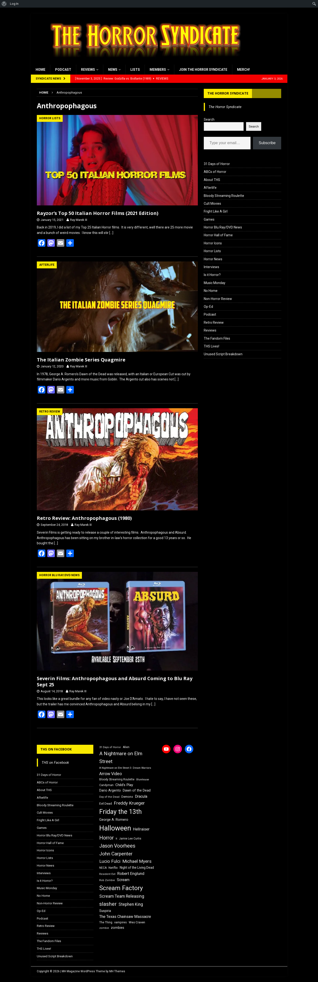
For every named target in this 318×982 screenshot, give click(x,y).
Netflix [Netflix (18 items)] (113, 867)
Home (40, 69)
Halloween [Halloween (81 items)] (115, 828)
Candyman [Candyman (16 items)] (106, 785)
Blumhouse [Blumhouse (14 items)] (142, 779)
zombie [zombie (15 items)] (104, 928)
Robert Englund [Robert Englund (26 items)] (130, 873)
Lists (135, 69)
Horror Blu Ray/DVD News (223, 227)
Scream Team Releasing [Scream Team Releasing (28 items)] (121, 896)
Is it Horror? (212, 275)
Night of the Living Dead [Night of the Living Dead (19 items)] (137, 867)
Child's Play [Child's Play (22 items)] (124, 785)
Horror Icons (213, 243)
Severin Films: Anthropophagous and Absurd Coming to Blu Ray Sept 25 (114, 681)
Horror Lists (212, 251)
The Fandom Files (217, 338)
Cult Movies (212, 203)
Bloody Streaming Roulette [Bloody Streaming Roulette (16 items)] (116, 779)
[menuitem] (4, 4)
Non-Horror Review (218, 299)
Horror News (213, 259)
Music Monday (214, 283)
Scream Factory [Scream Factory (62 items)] (121, 888)
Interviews (211, 267)
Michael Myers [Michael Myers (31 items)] (137, 861)
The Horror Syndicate (227, 93)
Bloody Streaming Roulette (224, 196)
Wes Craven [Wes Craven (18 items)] (137, 922)
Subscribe (267, 143)
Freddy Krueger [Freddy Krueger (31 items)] (129, 803)
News (112, 69)
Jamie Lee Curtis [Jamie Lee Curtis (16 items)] (130, 838)
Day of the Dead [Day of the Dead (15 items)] (109, 796)
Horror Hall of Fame (218, 235)
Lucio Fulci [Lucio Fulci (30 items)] (109, 861)
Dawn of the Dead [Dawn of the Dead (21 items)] (137, 790)
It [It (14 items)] (116, 838)
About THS (212, 180)
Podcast (63, 69)
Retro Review (214, 322)
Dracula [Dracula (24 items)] (141, 796)
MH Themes (117, 971)
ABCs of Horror (215, 172)
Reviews (88, 69)
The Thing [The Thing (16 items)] (105, 922)
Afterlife (210, 188)
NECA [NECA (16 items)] (103, 867)
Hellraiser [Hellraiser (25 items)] (141, 829)
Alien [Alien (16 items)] (126, 747)
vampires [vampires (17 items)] (120, 922)
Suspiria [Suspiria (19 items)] (105, 911)
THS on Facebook (56, 749)
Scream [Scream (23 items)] (123, 880)
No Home (211, 291)
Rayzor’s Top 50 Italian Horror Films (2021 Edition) (97, 213)
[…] (111, 233)
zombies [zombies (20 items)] (117, 928)
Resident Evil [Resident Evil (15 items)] (107, 874)
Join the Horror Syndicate (203, 69)
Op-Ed (208, 306)
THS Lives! (211, 346)
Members (158, 69)
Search (209, 119)
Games (209, 219)
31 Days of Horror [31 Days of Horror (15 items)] (110, 747)
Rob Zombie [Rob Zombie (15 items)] (107, 880)
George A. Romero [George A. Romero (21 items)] (113, 819)
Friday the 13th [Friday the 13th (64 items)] (120, 812)
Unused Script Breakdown (223, 354)
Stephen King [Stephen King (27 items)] (131, 904)
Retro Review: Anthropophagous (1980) (84, 518)
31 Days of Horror (217, 164)
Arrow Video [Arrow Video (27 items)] (110, 773)
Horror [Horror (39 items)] (106, 838)
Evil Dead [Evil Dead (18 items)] (105, 803)
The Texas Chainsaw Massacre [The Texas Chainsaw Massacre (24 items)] (125, 916)
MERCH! (243, 69)
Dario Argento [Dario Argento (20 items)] (110, 790)
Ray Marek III (78, 220)
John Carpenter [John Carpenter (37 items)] (116, 854)
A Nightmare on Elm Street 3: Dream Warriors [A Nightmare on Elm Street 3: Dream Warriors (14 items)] (125, 767)
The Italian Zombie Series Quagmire (81, 359)
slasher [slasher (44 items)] (108, 904)
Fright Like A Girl (216, 211)
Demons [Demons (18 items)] (127, 796)
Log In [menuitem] (14, 3)
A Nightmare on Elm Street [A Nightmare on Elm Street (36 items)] (120, 757)
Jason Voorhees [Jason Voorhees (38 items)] (117, 846)
